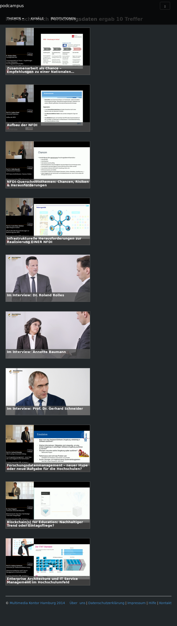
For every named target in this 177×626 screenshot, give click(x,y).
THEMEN (15, 19)
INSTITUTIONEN (63, 19)
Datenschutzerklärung (106, 603)
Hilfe (152, 603)
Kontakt (165, 603)
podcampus (12, 5)
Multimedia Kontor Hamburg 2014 (37, 603)
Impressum (136, 603)
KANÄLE (37, 19)
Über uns (77, 603)
